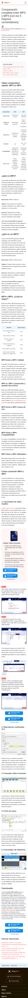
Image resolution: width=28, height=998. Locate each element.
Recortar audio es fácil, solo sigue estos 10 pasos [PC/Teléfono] (13, 957)
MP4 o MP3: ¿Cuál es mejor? (11, 72)
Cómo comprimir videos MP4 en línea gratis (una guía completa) (12, 949)
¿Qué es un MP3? (8, 71)
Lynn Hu (24, 28)
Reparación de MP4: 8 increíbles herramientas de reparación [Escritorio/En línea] (13, 944)
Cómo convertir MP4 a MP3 (10, 74)
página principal (5, 965)
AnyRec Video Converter (8, 508)
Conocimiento (5, 30)
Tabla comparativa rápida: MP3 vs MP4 (13, 67)
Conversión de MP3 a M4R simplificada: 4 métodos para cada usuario (13, 953)
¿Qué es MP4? (7, 69)
